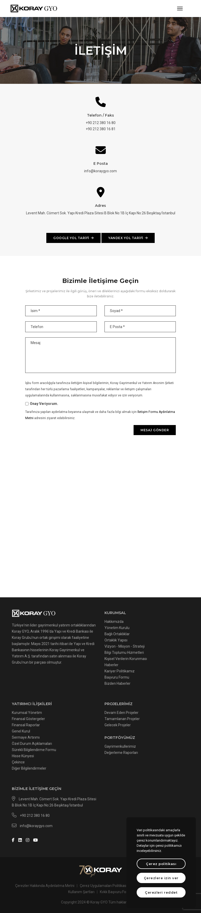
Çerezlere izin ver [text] (161, 878)
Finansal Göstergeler (28, 719)
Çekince (18, 762)
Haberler (111, 665)
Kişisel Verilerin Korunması (125, 659)
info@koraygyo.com (100, 171)
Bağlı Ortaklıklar (117, 634)
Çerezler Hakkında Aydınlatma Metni (44, 886)
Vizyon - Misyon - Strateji (124, 646)
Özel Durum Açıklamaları (32, 743)
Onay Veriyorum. (44, 404)
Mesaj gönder (155, 430)
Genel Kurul (21, 731)
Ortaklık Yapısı (115, 640)
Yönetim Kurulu (116, 628)
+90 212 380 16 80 (101, 123)
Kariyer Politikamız (119, 671)
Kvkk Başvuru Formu (116, 892)
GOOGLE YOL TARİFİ (73, 238)
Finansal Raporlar (26, 725)
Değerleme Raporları (121, 753)
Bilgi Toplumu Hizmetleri (124, 652)
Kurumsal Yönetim (27, 713)
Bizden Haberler (117, 683)
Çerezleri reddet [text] (161, 892)
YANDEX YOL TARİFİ (128, 238)
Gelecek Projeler (117, 725)
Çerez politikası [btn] (161, 864)
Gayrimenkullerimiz (120, 746)
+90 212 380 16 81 (101, 129)
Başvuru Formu (116, 677)
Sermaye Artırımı (26, 737)
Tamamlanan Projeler (122, 719)
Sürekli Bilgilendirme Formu (34, 750)
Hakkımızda (114, 621)
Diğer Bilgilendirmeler (29, 768)
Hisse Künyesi (23, 756)
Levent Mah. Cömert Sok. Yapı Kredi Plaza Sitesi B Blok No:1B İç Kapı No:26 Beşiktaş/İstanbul (100, 213)
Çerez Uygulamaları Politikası (103, 886)
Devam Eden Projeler (121, 713)
